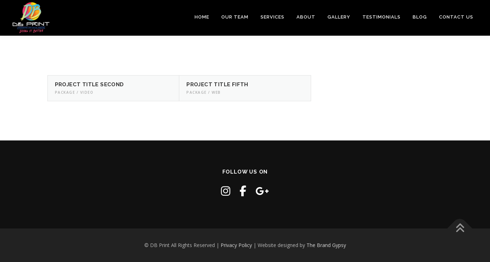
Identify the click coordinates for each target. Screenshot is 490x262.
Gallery (338, 17)
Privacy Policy (236, 245)
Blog (420, 17)
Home (202, 17)
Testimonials (381, 17)
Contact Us (456, 17)
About (305, 17)
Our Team (234, 17)
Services (272, 17)
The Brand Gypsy (326, 245)
